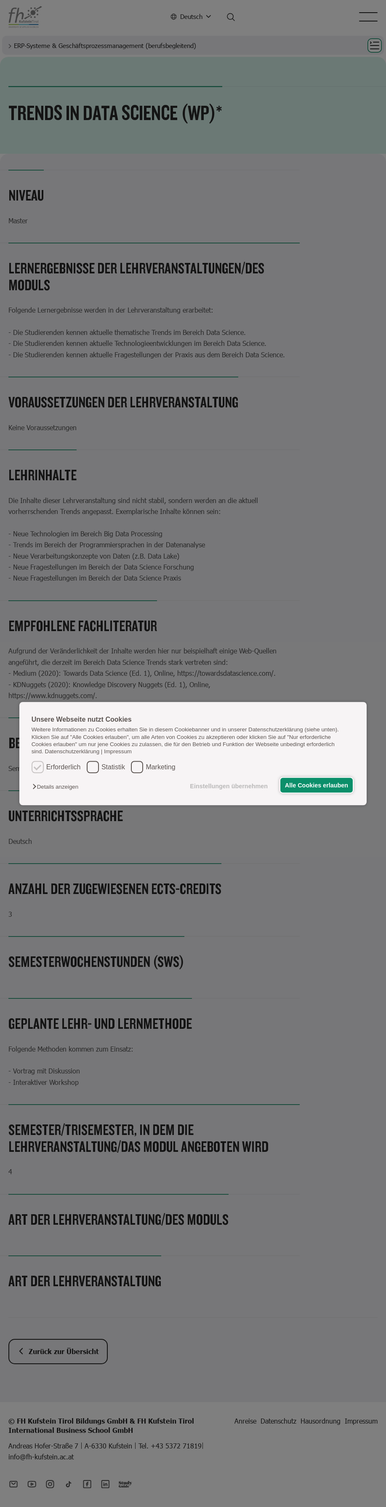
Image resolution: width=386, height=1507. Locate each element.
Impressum (118, 752)
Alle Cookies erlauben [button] (316, 785)
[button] (57, 787)
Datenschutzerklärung (72, 752)
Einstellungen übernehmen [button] (228, 786)
